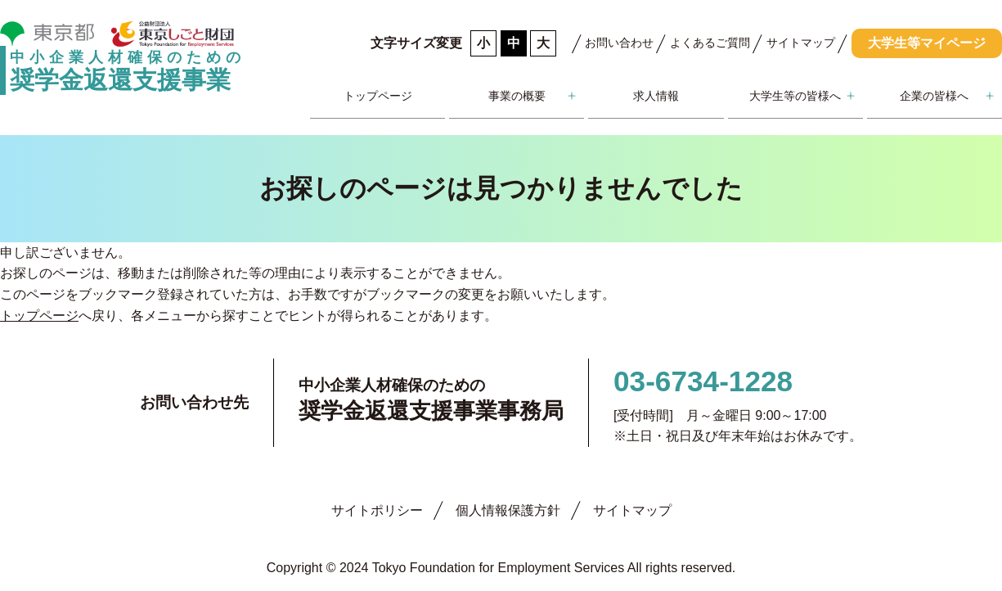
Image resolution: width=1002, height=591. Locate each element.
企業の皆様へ (934, 95)
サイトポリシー (377, 510)
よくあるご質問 (710, 42)
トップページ (378, 95)
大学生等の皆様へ (795, 95)
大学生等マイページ (927, 43)
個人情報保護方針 (508, 510)
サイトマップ (800, 42)
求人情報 (656, 95)
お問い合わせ (619, 42)
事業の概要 (517, 95)
